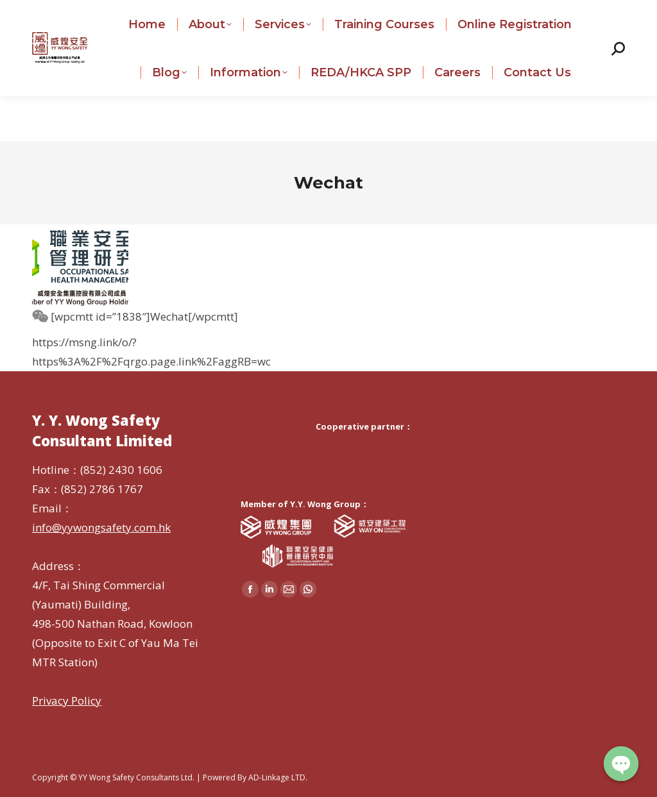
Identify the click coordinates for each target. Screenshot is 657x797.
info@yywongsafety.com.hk (259, 9)
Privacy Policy (66, 700)
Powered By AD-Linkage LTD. (255, 777)
